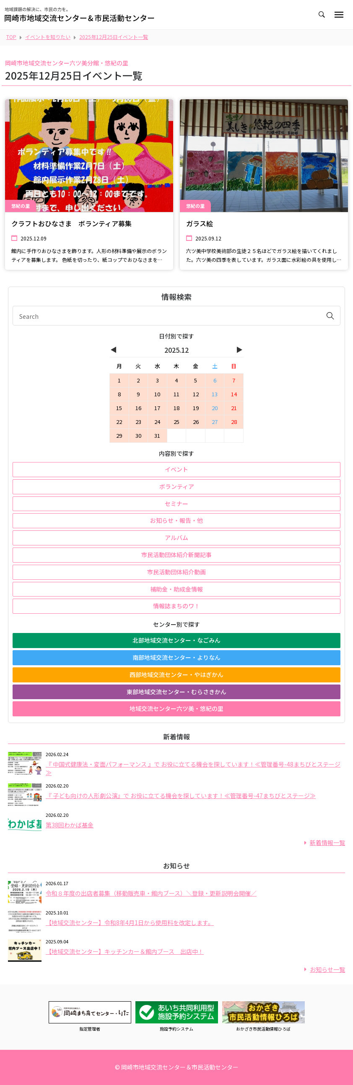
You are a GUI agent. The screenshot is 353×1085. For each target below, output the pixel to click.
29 (119, 435)
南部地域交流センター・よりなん (176, 657)
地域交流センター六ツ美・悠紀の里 (176, 708)
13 (215, 394)
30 (138, 435)
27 (215, 422)
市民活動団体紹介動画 (176, 572)
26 (196, 422)
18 (176, 408)
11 (176, 394)
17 (157, 408)
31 (157, 435)
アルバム (176, 537)
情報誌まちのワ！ (176, 606)
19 (196, 408)
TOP (11, 36)
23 (138, 422)
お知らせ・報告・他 (176, 520)
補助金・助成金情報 (176, 589)
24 (157, 422)
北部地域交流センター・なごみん (176, 640)
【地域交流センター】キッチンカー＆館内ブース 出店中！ (125, 951)
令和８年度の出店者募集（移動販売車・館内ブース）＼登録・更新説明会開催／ (151, 893)
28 (234, 422)
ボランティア (176, 486)
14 (234, 394)
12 (196, 394)
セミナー (176, 503)
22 (119, 422)
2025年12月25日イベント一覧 (113, 36)
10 (157, 394)
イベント (176, 469)
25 (176, 422)
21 (234, 408)
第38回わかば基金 (69, 825)
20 (215, 408)
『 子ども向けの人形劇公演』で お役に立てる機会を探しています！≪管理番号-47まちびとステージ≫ (181, 795)
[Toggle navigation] (339, 14)
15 (119, 408)
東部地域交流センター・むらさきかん (176, 691)
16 (138, 408)
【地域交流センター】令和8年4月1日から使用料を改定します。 (130, 922)
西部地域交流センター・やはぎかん (176, 674)
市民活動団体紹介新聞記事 (176, 554)
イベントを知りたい (47, 36)
